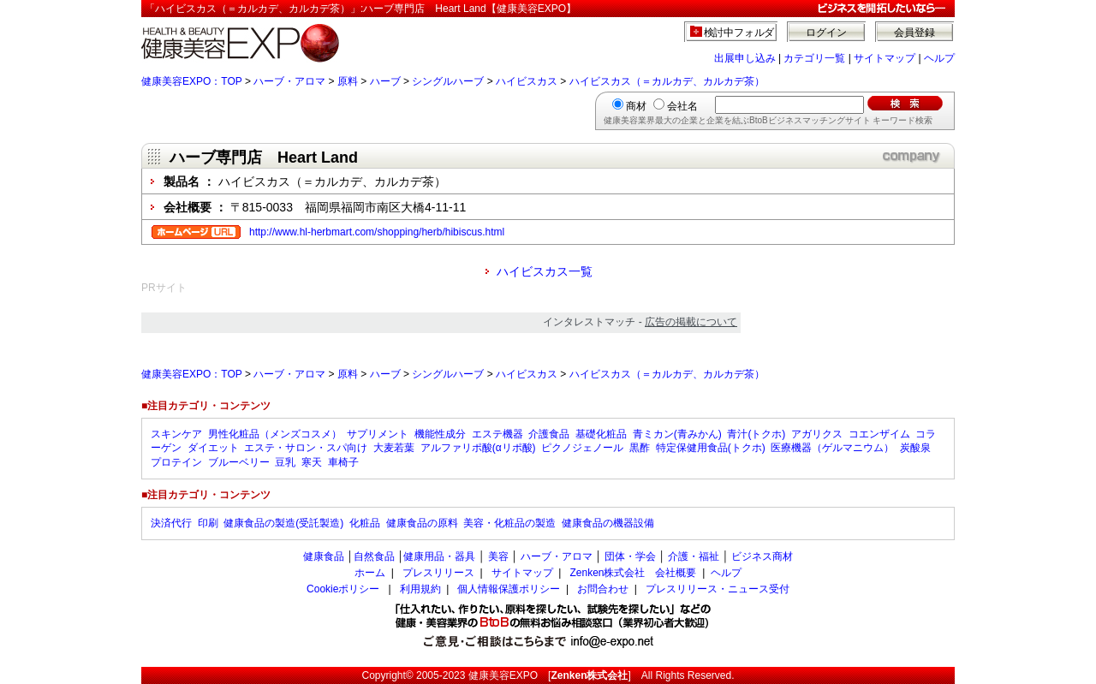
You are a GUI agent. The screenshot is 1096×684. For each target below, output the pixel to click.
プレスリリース (438, 573)
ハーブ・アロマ (289, 81)
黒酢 (639, 448)
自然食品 (374, 556)
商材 (636, 106)
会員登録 (914, 33)
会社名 (682, 106)
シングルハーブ (448, 81)
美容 (498, 556)
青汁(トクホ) (756, 434)
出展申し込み (745, 58)
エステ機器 (497, 434)
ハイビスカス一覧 (545, 271)
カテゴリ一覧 (814, 58)
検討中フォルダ (739, 33)
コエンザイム (879, 434)
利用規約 (420, 589)
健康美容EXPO (503, 675)
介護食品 (548, 434)
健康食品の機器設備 (608, 523)
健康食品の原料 (422, 523)
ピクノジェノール (582, 448)
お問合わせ (602, 589)
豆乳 (285, 462)
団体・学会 (630, 556)
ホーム (369, 573)
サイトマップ (884, 58)
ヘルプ (939, 58)
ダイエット (213, 448)
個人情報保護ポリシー (508, 589)
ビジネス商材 (762, 556)
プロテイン (176, 462)
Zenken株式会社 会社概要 (632, 573)
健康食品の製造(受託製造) (283, 523)
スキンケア (176, 434)
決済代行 (171, 523)
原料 (347, 81)
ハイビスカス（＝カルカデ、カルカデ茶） (667, 81)
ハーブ (385, 81)
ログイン (826, 33)
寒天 (311, 462)
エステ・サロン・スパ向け (305, 448)
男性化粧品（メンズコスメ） (275, 434)
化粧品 (364, 523)
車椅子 (343, 462)
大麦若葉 (393, 448)
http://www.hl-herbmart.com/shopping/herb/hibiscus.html (376, 232)
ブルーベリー (239, 462)
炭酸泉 (915, 448)
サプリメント (377, 434)
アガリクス (817, 434)
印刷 (208, 523)
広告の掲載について (691, 322)
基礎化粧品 (601, 434)
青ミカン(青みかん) (677, 434)
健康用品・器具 (439, 556)
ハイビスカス (526, 81)
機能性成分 (440, 434)
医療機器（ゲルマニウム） (832, 448)
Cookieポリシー (343, 589)
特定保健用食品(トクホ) (710, 448)
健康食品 (323, 556)
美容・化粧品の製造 (509, 523)
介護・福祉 (693, 556)
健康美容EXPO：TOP (191, 81)
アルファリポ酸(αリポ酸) (478, 448)
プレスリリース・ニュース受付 (717, 589)
